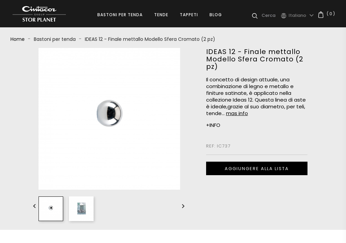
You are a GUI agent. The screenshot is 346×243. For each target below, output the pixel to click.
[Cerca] (271, 15)
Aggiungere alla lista (257, 168)
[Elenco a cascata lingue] (302, 15)
